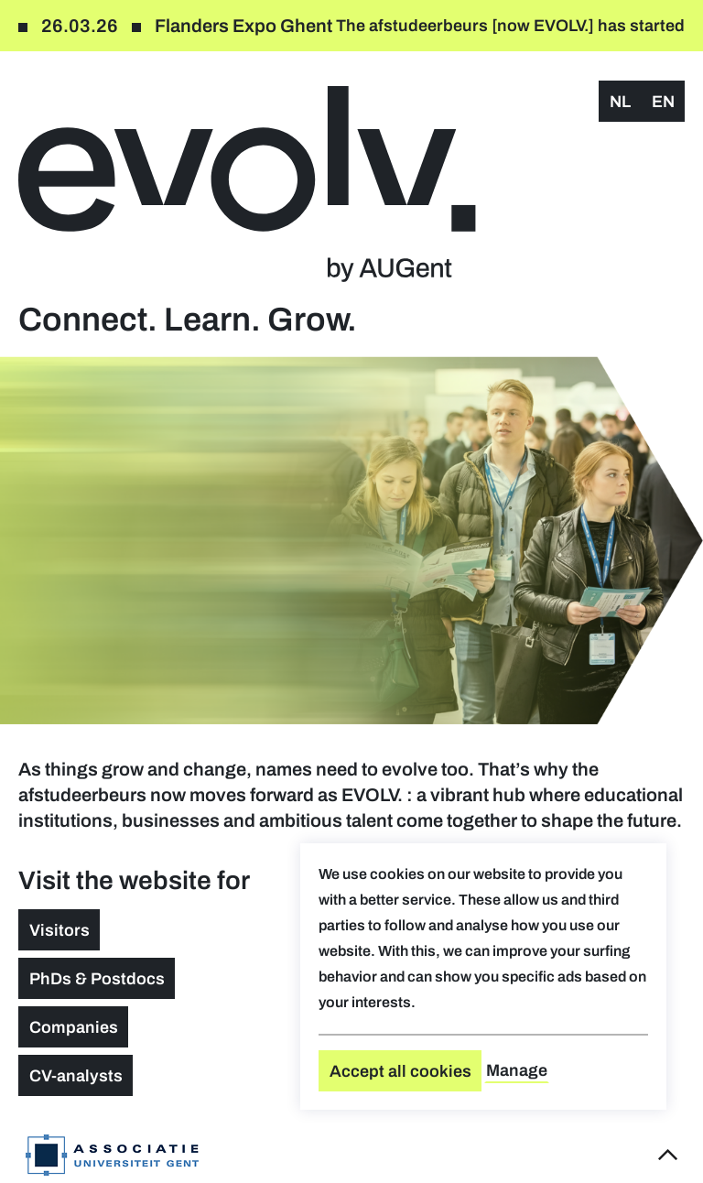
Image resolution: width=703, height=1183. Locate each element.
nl (620, 101)
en (663, 101)
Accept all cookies (400, 1071)
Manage (516, 1070)
